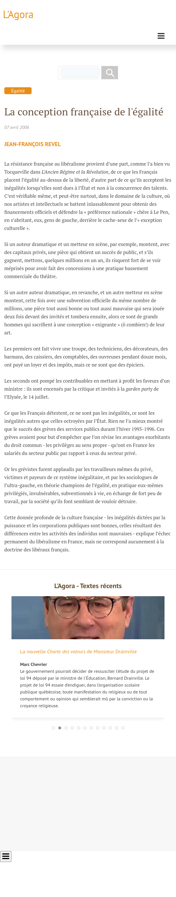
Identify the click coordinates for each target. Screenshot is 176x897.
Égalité (18, 91)
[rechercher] (80, 73)
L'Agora (18, 14)
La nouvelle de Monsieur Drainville (78, 651)
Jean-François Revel (32, 144)
